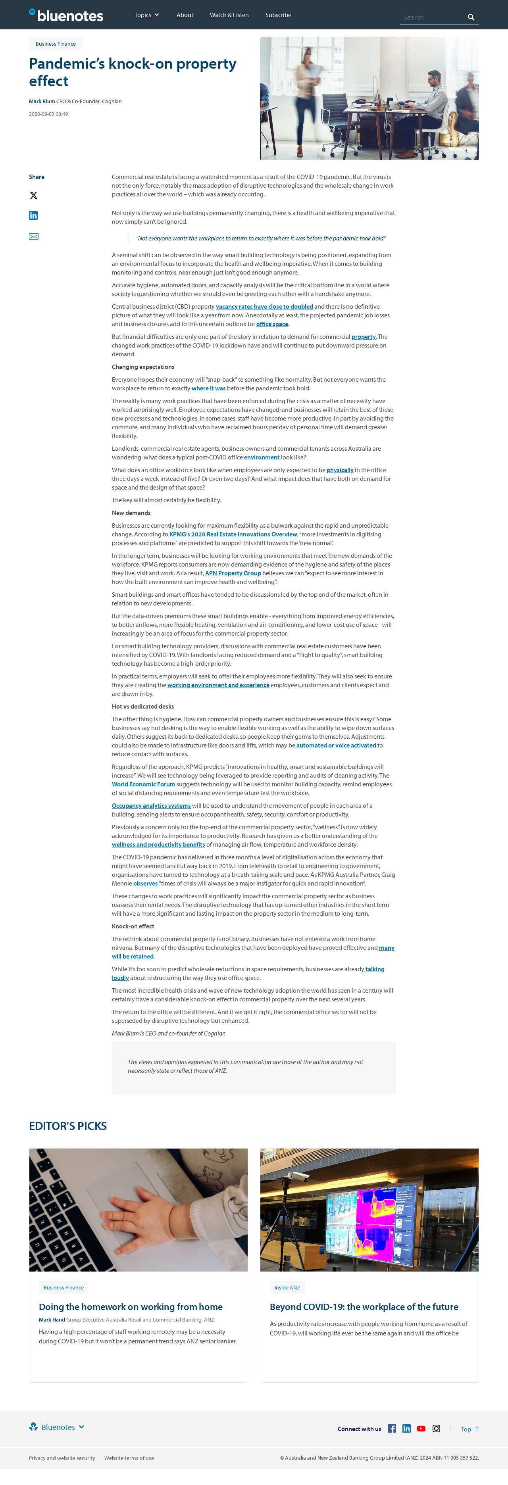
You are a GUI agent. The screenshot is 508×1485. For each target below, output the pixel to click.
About (185, 15)
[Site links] (81, 1427)
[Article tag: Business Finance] (64, 1287)
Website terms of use (129, 1458)
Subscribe (278, 15)
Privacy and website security (62, 1458)
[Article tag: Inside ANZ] (287, 1287)
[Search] (439, 17)
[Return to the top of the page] (470, 1429)
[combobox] (439, 17)
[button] (45, 195)
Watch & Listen (229, 15)
